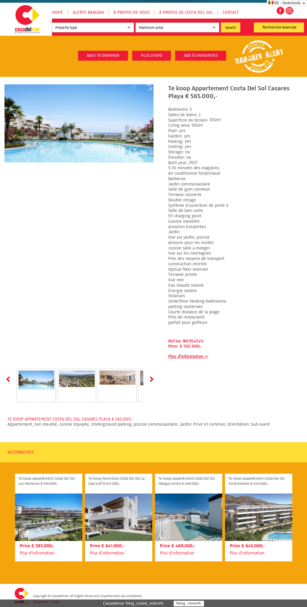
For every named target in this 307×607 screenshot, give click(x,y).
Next (150, 379)
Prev (9, 379)
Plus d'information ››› (188, 356)
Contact (231, 12)
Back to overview (103, 55)
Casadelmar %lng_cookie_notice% (133, 603)
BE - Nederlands (285, 3)
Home (57, 12)
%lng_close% (188, 603)
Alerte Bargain (88, 12)
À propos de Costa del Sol (186, 12)
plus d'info (151, 55)
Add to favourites (200, 55)
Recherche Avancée (279, 27)
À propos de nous (132, 12)
